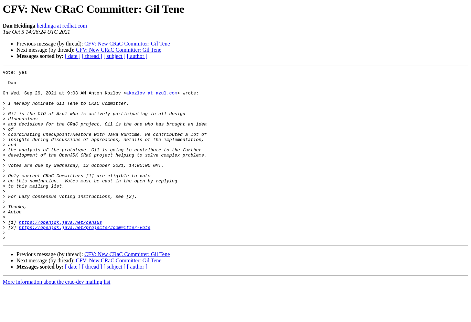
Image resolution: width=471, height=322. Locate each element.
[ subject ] (115, 56)
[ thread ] (92, 56)
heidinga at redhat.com (62, 26)
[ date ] (73, 56)
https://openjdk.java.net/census (60, 253)
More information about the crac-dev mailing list (56, 316)
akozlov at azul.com (151, 98)
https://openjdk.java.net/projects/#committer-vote (84, 259)
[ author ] (137, 56)
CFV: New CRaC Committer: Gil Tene (127, 44)
